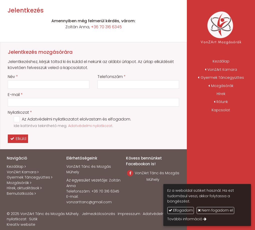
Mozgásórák (18, 182)
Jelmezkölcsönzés (98, 213)
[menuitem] (221, 62)
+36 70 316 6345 (106, 27)
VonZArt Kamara (21, 172)
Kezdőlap (15, 166)
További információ (184, 219)
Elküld (18, 139)
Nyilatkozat (20, 112)
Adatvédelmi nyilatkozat (90, 125)
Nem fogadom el (215, 210)
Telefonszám (111, 77)
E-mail (15, 95)
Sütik (33, 219)
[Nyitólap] (221, 29)
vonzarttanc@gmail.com (89, 202)
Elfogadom (181, 210)
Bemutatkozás (20, 193)
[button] (221, 70)
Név (13, 77)
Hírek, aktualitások (23, 188)
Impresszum (129, 213)
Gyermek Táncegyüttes (28, 177)
